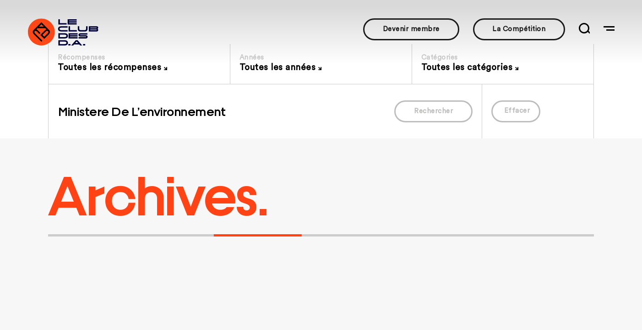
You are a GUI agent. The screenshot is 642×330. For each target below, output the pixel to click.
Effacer (517, 110)
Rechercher (433, 111)
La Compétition (518, 29)
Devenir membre (411, 29)
